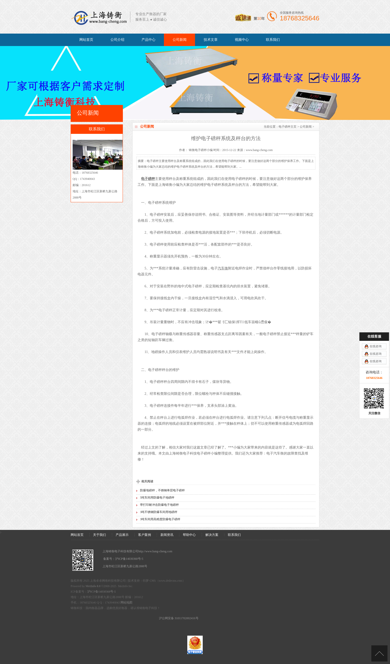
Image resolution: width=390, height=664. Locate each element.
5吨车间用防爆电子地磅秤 (157, 497)
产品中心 (148, 40)
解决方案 (211, 535)
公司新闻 (180, 40)
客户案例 (144, 535)
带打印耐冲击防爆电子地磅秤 (159, 505)
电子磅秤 (238, 179)
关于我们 (99, 535)
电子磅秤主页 (287, 126)
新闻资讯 (166, 535)
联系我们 (273, 40)
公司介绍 (117, 40)
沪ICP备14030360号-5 (129, 559)
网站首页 (86, 40)
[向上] (379, 653)
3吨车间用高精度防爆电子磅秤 (160, 519)
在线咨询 (376, 346)
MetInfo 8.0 (93, 586)
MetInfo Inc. (125, 586)
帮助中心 (189, 535)
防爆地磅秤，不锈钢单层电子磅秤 (162, 490)
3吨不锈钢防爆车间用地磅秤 (158, 512)
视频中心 (242, 40)
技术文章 (211, 40)
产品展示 (122, 535)
